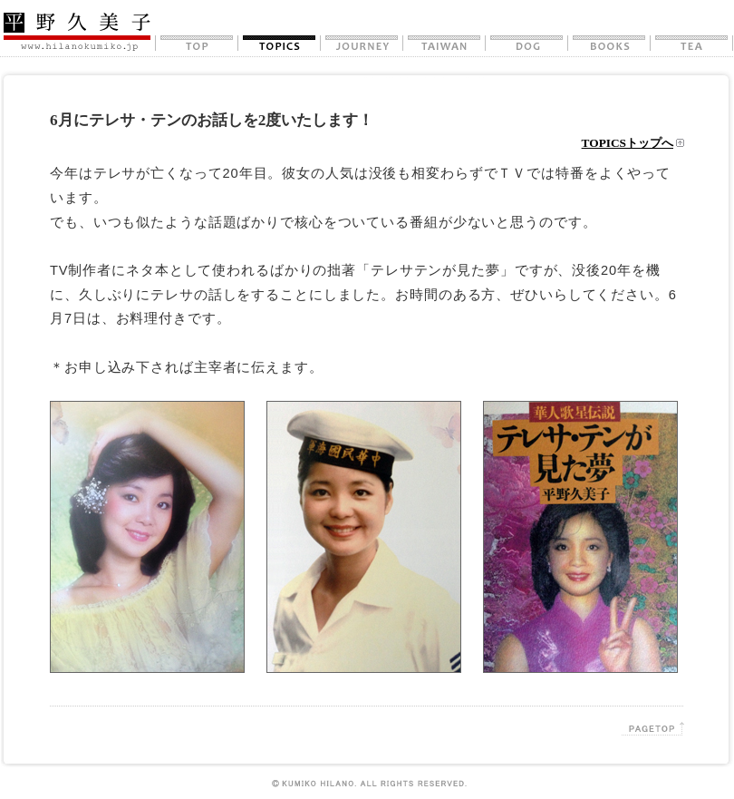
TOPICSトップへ (627, 143)
